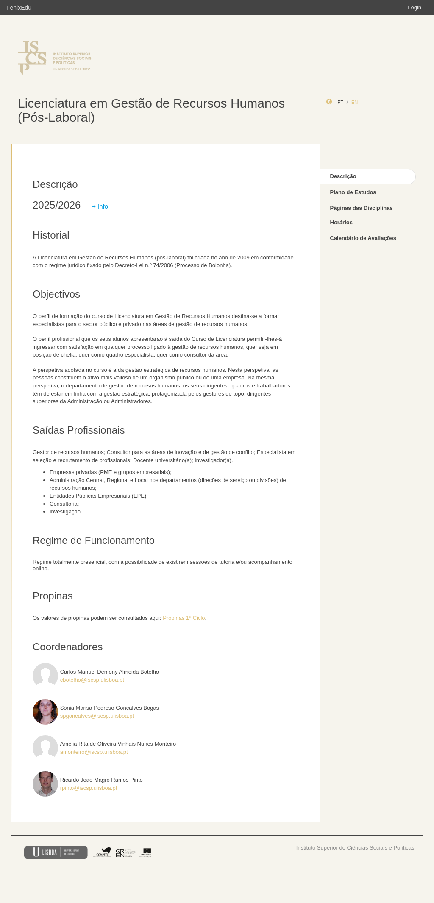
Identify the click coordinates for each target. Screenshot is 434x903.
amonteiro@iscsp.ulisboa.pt (94, 752)
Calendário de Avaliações (363, 238)
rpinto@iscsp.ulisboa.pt (88, 788)
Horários (341, 222)
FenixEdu (18, 7)
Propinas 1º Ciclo (184, 618)
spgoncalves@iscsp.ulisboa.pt (97, 716)
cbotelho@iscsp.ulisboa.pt (92, 680)
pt (340, 102)
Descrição (343, 176)
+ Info (100, 206)
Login (414, 7)
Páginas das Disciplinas (361, 208)
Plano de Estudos (353, 192)
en (354, 102)
